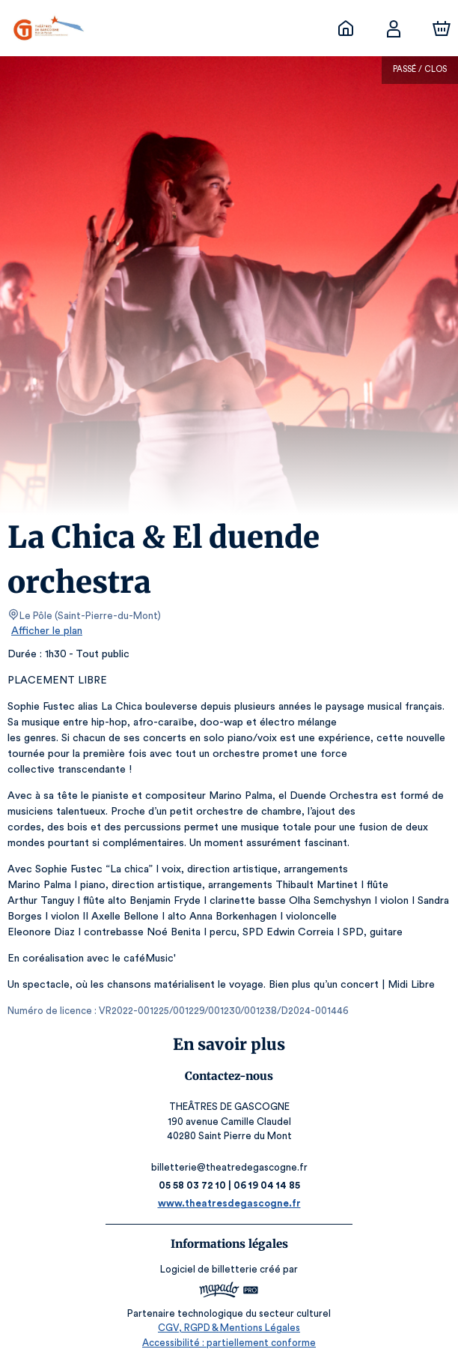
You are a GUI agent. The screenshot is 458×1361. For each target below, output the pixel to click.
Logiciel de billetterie (209, 1269)
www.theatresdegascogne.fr (229, 1203)
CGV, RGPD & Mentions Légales (229, 1327)
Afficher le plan (45, 631)
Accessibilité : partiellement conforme (229, 1342)
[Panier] (442, 28)
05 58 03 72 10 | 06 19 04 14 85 (229, 1185)
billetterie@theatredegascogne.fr (229, 1167)
